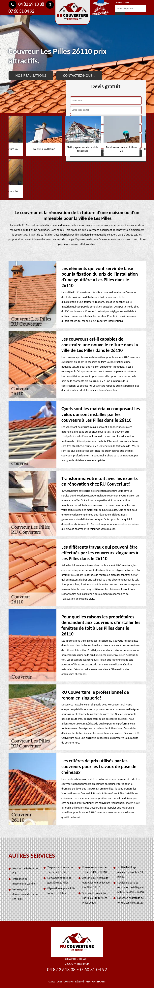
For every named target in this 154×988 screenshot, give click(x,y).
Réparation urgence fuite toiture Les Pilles (61, 891)
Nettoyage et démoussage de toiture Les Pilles (26, 894)
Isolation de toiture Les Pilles (25, 871)
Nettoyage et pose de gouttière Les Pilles (59, 880)
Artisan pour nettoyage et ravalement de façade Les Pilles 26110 (96, 882)
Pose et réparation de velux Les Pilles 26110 (94, 870)
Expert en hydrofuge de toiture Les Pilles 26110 (130, 900)
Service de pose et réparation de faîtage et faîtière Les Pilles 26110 (130, 887)
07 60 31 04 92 (92, 969)
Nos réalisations (30, 75)
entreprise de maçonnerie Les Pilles (25, 881)
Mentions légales (96, 981)
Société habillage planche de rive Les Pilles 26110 (131, 872)
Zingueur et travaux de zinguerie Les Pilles (60, 870)
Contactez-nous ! (79, 75)
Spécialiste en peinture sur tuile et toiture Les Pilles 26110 (95, 897)
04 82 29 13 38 (26, 4)
